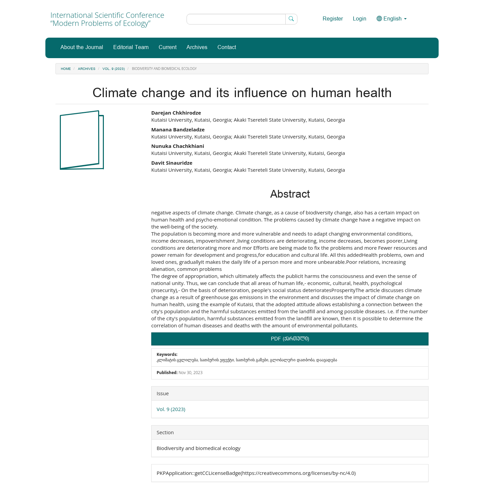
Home (66, 69)
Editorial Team (131, 47)
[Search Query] (242, 19)
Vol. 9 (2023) (114, 69)
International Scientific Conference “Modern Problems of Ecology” (107, 19)
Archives (197, 47)
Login (359, 19)
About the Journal (82, 47)
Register (333, 19)
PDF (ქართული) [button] (290, 338)
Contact (226, 47)
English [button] (391, 19)
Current (167, 47)
